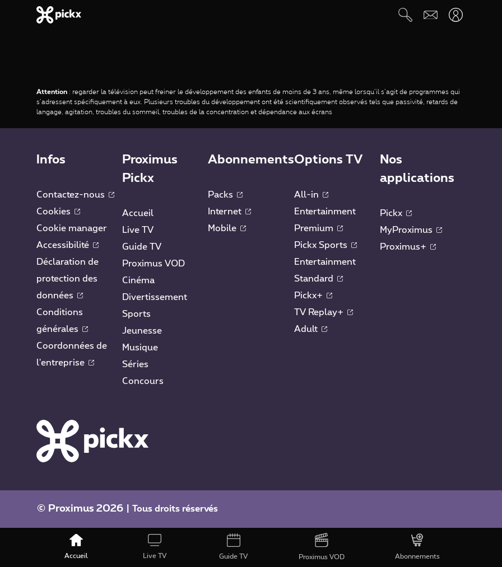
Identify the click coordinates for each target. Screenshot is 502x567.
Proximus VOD (153, 263)
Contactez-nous (75, 194)
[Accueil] (75, 547)
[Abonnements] (417, 547)
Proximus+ (408, 246)
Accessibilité (67, 245)
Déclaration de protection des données (67, 278)
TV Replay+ (323, 312)
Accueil (138, 213)
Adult (310, 329)
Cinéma (138, 280)
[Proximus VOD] (321, 547)
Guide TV (141, 246)
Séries (135, 364)
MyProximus (411, 230)
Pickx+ (313, 295)
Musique (140, 347)
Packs (225, 194)
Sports (136, 314)
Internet (229, 211)
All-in (311, 194)
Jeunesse (142, 330)
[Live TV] (154, 547)
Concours (143, 381)
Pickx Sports (325, 245)
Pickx (396, 213)
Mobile (227, 228)
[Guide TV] (233, 547)
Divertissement (154, 297)
